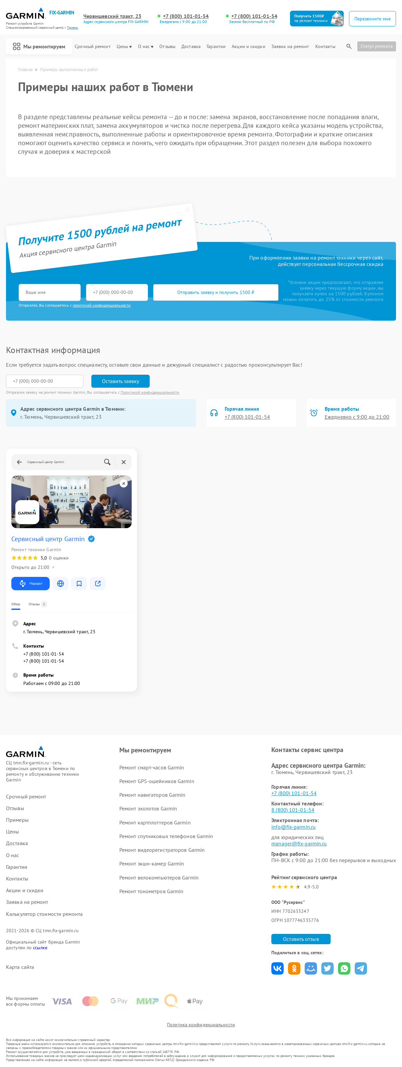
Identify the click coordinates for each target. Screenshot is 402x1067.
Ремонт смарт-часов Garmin (151, 767)
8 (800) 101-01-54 (292, 809)
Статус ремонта (377, 46)
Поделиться (277, 968)
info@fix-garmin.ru (293, 826)
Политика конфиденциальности (201, 1025)
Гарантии (216, 46)
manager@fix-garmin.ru (299, 843)
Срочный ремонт (92, 46)
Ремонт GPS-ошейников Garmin (156, 781)
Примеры (17, 820)
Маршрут (30, 584)
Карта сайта (20, 967)
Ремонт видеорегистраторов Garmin (162, 849)
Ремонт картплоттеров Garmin (155, 822)
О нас (146, 46)
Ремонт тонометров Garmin (151, 891)
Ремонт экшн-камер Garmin (151, 863)
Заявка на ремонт (290, 46)
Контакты (325, 46)
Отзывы (167, 46)
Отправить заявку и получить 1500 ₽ (215, 292)
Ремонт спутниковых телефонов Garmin (166, 836)
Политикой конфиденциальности (150, 392)
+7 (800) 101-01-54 (186, 16)
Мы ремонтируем (39, 46)
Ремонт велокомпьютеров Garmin (159, 877)
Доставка (191, 46)
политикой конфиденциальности (102, 305)
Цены (124, 46)
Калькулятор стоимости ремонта (44, 914)
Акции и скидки (248, 46)
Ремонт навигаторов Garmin (152, 794)
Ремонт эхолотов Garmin (148, 808)
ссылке (40, 948)
